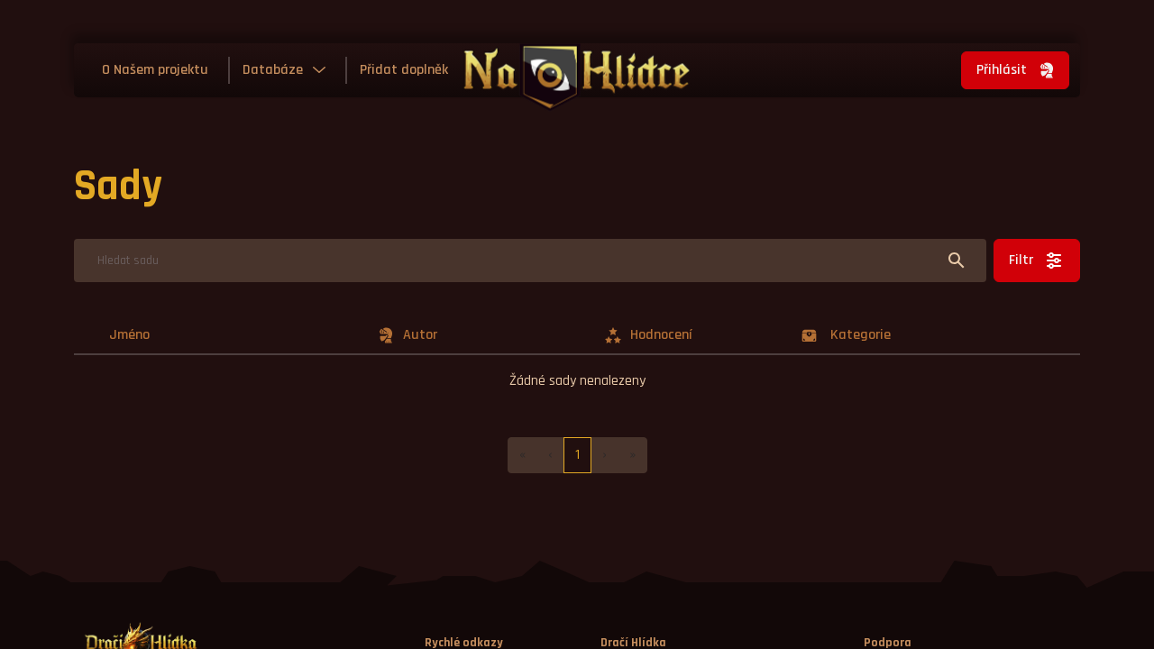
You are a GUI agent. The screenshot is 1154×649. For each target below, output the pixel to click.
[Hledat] (530, 260)
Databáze (273, 69)
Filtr (1037, 260)
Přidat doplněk (404, 69)
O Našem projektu (155, 69)
